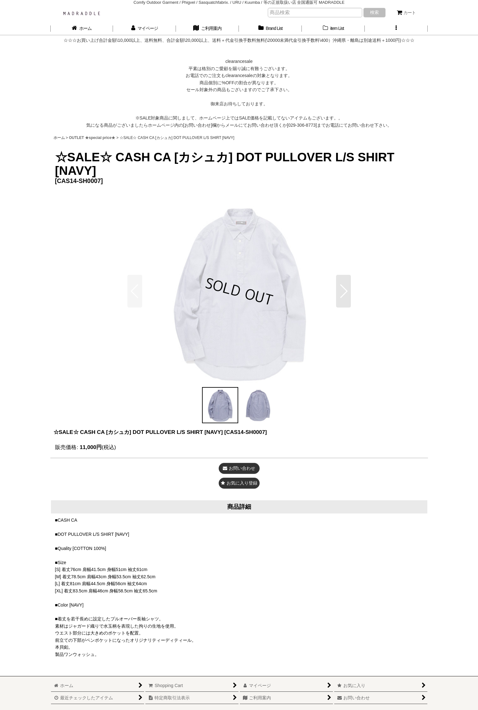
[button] (396, 28)
